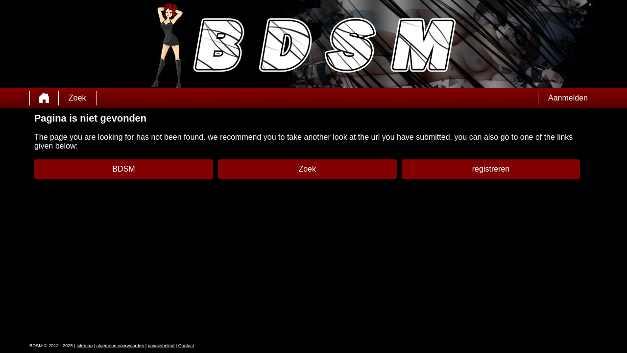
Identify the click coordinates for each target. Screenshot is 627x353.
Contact (186, 345)
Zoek (77, 98)
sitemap (84, 345)
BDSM (123, 169)
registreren (490, 169)
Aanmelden (568, 98)
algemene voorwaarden (120, 345)
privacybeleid (161, 345)
